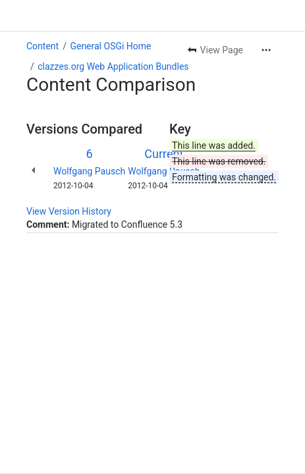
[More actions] (266, 50)
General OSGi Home (110, 46)
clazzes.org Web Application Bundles (113, 66)
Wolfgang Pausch (89, 171)
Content (42, 46)
